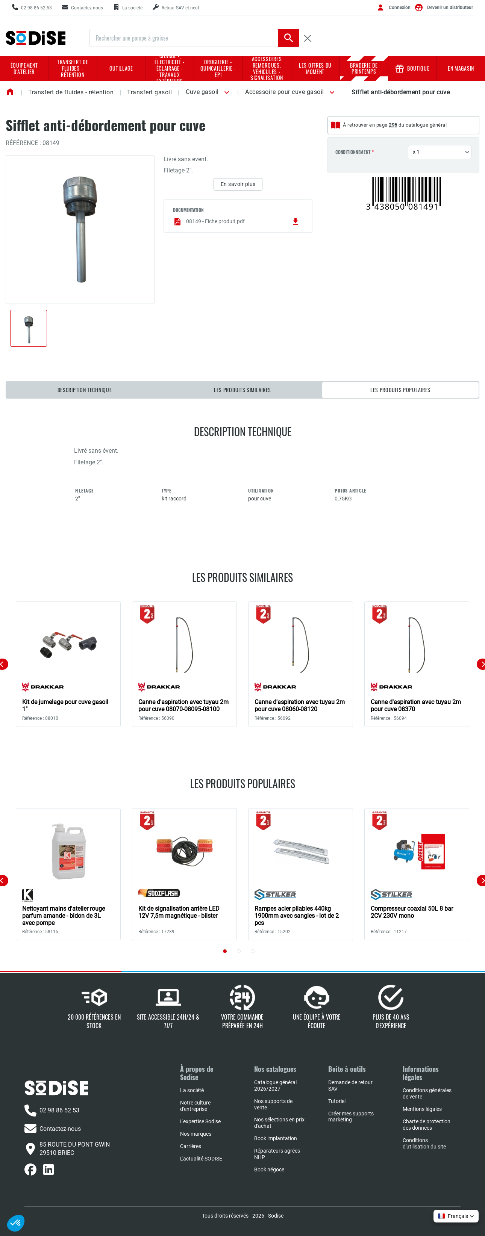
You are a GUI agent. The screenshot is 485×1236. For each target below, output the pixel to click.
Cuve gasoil (202, 91)
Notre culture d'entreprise (195, 1106)
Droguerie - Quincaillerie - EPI (218, 68)
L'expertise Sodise (200, 1121)
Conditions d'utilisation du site (424, 1143)
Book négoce (269, 1169)
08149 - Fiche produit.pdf (236, 221)
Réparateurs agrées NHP (277, 1154)
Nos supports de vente (273, 1104)
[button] (225, 92)
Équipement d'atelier (24, 68)
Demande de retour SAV (350, 1085)
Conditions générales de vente (427, 1093)
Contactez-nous (52, 1129)
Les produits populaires (400, 390)
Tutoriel (337, 1101)
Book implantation (275, 1138)
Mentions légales (422, 1109)
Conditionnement (352, 152)
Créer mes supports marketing (351, 1117)
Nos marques (195, 1134)
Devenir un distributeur (450, 7)
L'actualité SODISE (201, 1159)
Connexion (400, 7)
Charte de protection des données (426, 1124)
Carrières (190, 1146)
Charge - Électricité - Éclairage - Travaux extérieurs (170, 68)
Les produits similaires (242, 390)
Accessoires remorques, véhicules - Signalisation (266, 68)
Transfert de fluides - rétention (72, 68)
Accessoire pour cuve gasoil (284, 91)
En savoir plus (238, 184)
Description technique (85, 390)
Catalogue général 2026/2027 (275, 1085)
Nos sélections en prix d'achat (279, 1123)
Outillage (121, 68)
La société (192, 1090)
